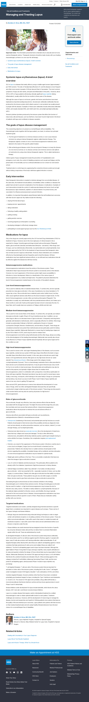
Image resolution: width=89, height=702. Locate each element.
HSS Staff (53, 684)
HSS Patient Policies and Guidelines (74, 664)
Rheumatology (71, 58)
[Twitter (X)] (11, 672)
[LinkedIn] (22, 672)
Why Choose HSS (64, 1)
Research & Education (47, 4)
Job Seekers (53, 672)
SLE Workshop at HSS (44, 229)
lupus (11, 84)
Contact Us (35, 680)
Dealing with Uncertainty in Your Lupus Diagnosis (22, 635)
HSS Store (35, 676)
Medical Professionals (56, 667)
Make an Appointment (79, 4)
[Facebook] (8, 672)
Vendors (52, 680)
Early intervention (13, 67)
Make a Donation (11, 692)
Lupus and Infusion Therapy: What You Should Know (23, 642)
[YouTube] (15, 672)
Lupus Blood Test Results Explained (18, 639)
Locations (20, 4)
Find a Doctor (12, 4)
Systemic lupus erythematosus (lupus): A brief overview (24, 60)
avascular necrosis (31, 431)
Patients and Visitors (56, 663)
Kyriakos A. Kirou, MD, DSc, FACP (19, 23)
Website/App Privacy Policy (73, 675)
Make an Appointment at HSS (44, 652)
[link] (87, 342)
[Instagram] (18, 672)
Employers (53, 676)
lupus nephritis (47, 94)
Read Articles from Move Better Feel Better (16, 683)
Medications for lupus (14, 71)
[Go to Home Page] (8, 662)
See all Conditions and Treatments (18, 11)
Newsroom (35, 667)
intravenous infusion (20, 360)
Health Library (36, 4)
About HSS (35, 663)
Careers (56, 1)
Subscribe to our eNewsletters (15, 688)
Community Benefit (37, 672)
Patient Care (28, 4)
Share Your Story (11, 678)
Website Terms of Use (73, 670)
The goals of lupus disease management (20, 64)
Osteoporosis (12, 420)
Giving (50, 1)
